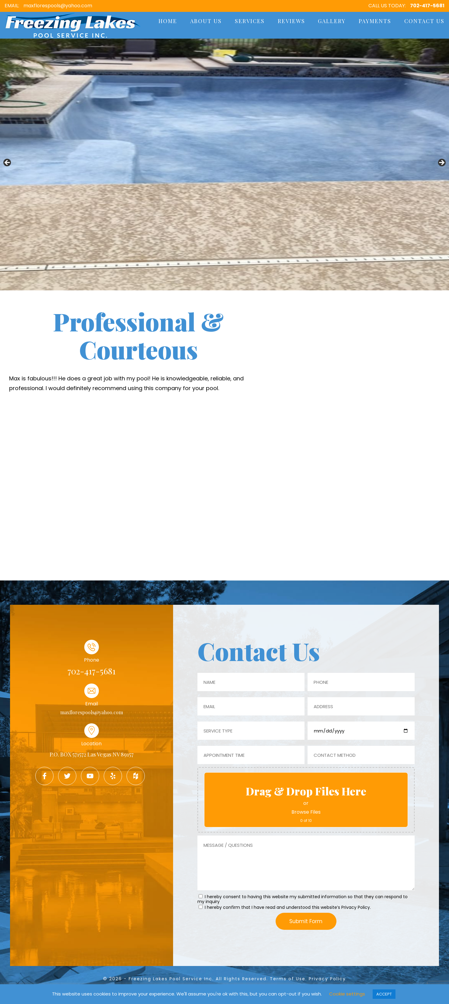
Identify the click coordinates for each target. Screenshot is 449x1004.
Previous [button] (7, 163)
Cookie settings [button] (347, 994)
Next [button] (441, 163)
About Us (206, 21)
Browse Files (306, 811)
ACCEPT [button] (384, 994)
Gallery (332, 21)
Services (250, 21)
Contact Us (424, 21)
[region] (224, 164)
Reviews (291, 21)
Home (167, 21)
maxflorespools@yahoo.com (57, 5)
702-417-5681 (427, 5)
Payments (375, 21)
